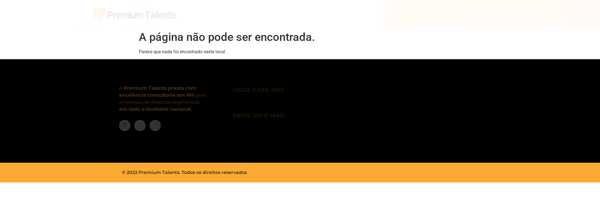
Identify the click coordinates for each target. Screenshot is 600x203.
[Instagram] (124, 125)
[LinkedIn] (155, 125)
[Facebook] (140, 125)
